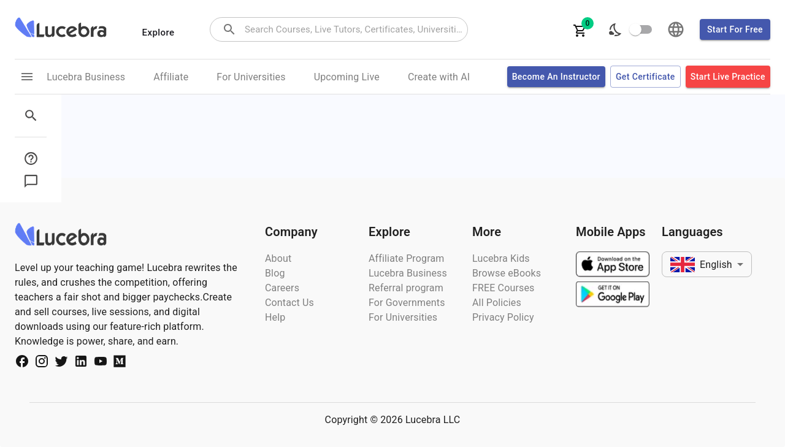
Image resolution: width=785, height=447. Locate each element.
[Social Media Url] (22, 363)
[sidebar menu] (34, 115)
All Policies (496, 302)
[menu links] (27, 76)
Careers (282, 288)
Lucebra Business (408, 273)
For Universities (403, 317)
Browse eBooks (506, 273)
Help (275, 317)
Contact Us (289, 302)
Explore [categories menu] (158, 32)
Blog (275, 273)
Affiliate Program (407, 258)
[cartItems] (580, 29)
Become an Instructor (556, 77)
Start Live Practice (728, 77)
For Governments (407, 302)
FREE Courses (503, 288)
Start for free (735, 29)
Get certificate (645, 77)
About (278, 258)
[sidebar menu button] (34, 158)
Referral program (406, 288)
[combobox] (355, 29)
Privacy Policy (503, 317)
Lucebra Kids (501, 258)
